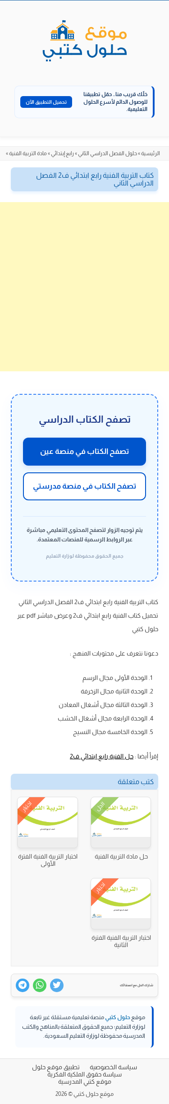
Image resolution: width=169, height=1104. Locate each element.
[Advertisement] (84, 286)
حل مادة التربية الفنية (121, 856)
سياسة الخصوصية (113, 1067)
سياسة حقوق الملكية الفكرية (84, 1074)
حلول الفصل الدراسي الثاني (107, 153)
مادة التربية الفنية (28, 153)
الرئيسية (150, 153)
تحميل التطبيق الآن (46, 102)
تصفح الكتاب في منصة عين (84, 451)
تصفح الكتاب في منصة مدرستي (84, 486)
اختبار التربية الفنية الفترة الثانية (121, 941)
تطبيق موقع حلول (56, 1067)
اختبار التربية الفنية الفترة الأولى (48, 860)
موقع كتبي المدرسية (84, 1081)
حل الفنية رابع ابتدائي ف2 (101, 756)
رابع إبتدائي (62, 153)
